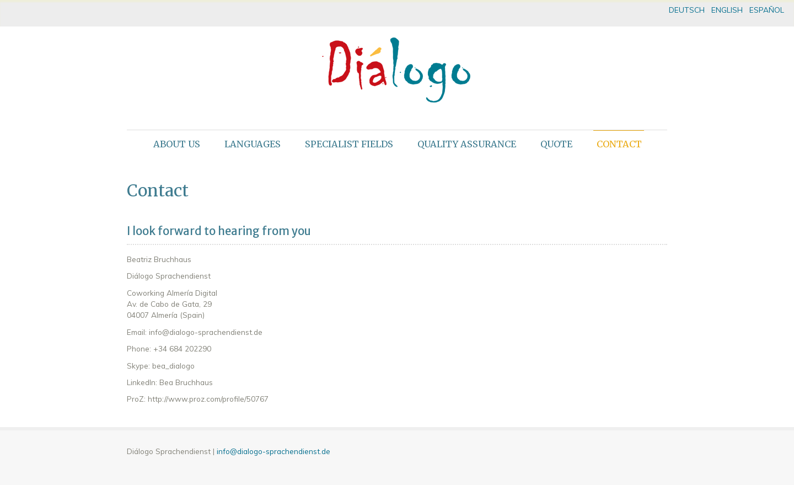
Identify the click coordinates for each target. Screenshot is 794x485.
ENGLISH (727, 9)
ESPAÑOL (766, 9)
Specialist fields (349, 144)
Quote (556, 144)
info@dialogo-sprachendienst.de (273, 451)
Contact (619, 144)
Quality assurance (466, 144)
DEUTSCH (687, 9)
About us (176, 144)
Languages (252, 144)
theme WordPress (397, 475)
